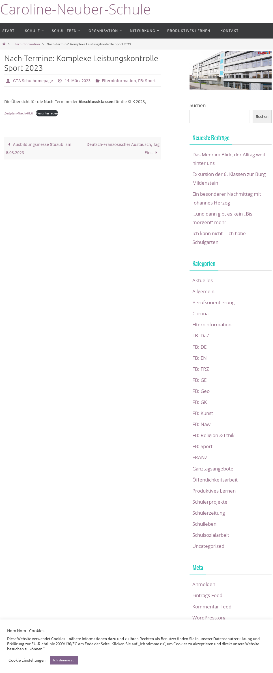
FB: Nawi (202, 424)
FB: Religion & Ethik (213, 435)
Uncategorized (208, 546)
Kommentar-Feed (211, 606)
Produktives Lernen (214, 490)
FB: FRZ (200, 369)
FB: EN (199, 358)
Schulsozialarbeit (210, 535)
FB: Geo (201, 391)
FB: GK (199, 402)
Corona (200, 313)
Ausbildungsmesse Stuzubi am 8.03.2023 (38, 148)
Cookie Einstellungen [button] (27, 660)
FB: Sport (147, 80)
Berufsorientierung (213, 302)
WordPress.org (208, 617)
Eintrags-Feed (207, 595)
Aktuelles (202, 280)
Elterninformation (26, 44)
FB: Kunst (202, 413)
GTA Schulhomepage (33, 80)
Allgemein (203, 291)
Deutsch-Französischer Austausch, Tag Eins (123, 148)
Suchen (198, 105)
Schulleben (204, 524)
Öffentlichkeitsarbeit (215, 479)
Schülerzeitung (208, 513)
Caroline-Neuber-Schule (75, 9)
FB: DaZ (200, 335)
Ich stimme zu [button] (63, 660)
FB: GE (199, 380)
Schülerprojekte (209, 502)
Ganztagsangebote (212, 468)
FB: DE (199, 347)
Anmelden (203, 584)
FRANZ (200, 457)
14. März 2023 (78, 80)
